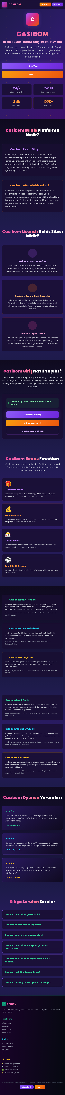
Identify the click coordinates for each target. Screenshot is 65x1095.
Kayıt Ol (57, 4)
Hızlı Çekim (6, 1049)
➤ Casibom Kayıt (32, 423)
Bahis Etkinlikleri (7, 1046)
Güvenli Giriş (6, 1023)
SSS (3, 1052)
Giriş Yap (45, 4)
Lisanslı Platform (8, 1043)
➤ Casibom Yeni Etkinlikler (32, 431)
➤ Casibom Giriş (32, 414)
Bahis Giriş (5, 1026)
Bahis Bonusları (7, 1029)
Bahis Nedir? (6, 1032)
